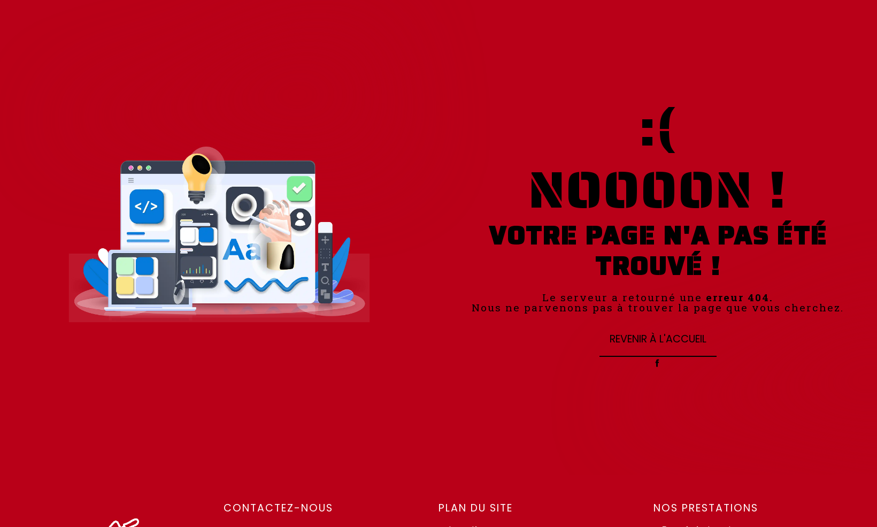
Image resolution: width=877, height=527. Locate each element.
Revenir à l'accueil (658, 339)
